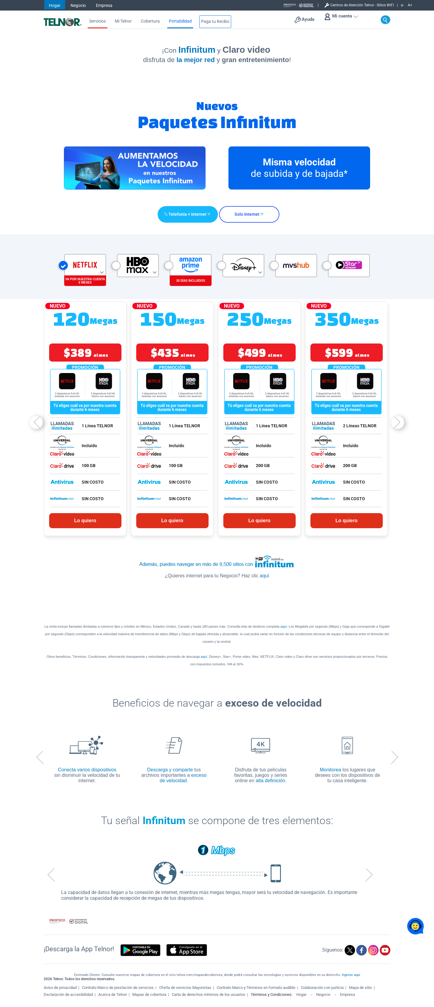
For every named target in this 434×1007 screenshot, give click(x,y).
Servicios (97, 21)
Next (397, 422)
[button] (186, 214)
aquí (264, 575)
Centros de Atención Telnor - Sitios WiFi (362, 5)
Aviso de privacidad (60, 987)
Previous (36, 422)
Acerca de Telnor (112, 994)
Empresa (104, 5)
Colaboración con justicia (322, 987)
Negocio (78, 5)
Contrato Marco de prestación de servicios (118, 987)
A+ (410, 5)
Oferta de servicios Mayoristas (185, 987)
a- (402, 5)
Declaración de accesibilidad (68, 994)
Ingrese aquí (351, 975)
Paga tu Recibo (215, 21)
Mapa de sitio (360, 987)
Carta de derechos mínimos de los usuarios (208, 994)
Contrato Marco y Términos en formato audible (256, 987)
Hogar (55, 5)
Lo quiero (85, 520)
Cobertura (150, 21)
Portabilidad (180, 21)
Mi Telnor (123, 21)
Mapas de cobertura (149, 994)
